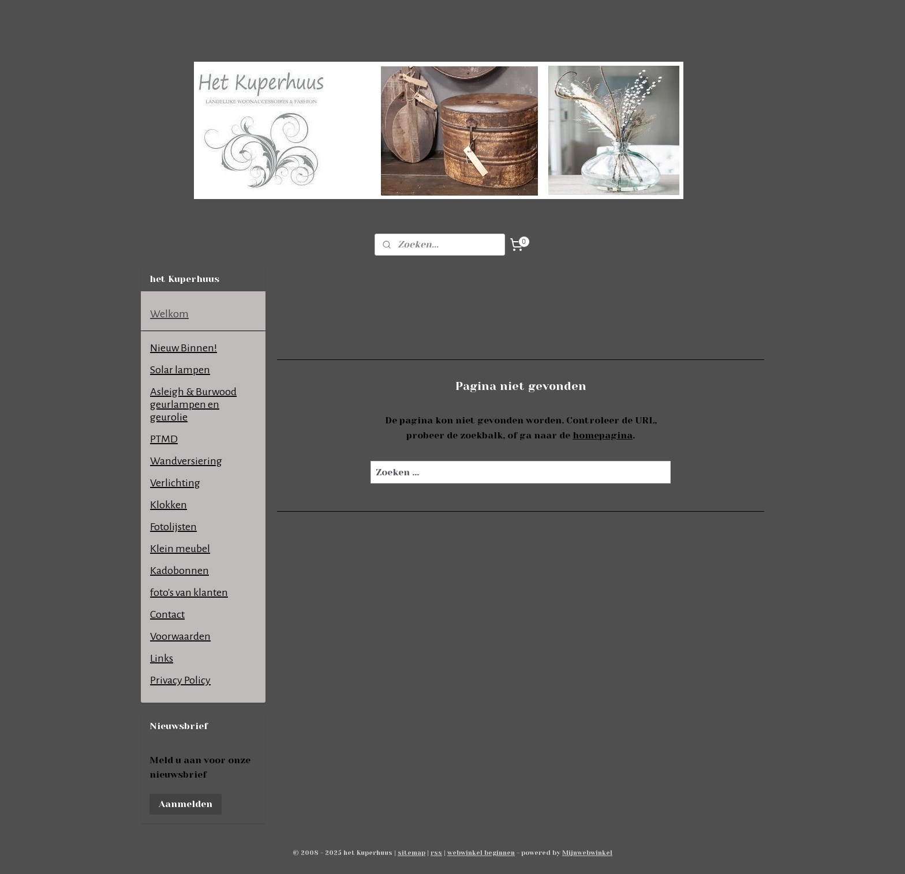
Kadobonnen (179, 570)
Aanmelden (185, 803)
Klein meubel (180, 548)
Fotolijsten (173, 526)
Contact (167, 614)
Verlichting (175, 483)
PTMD (164, 439)
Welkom (169, 314)
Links (161, 658)
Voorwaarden (180, 636)
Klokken (168, 505)
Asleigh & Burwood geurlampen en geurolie (193, 404)
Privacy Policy (180, 680)
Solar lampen (180, 370)
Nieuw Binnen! (183, 348)
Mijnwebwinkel (587, 853)
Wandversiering (186, 461)
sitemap (411, 853)
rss (436, 853)
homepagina (603, 435)
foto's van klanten (189, 592)
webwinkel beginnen (481, 853)
